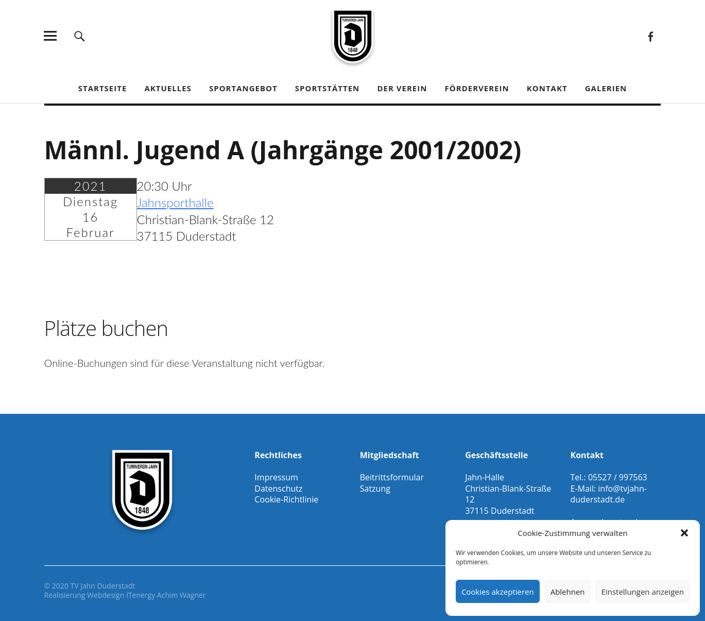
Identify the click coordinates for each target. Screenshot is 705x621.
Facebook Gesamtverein (650, 36)
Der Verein (402, 88)
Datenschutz (278, 488)
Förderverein (477, 88)
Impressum (276, 477)
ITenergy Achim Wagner (166, 595)
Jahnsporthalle (175, 202)
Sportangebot (243, 88)
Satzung (375, 488)
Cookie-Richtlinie (286, 499)
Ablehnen (568, 591)
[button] (684, 533)
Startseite (102, 88)
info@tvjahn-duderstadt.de (609, 494)
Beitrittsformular (392, 477)
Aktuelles (167, 88)
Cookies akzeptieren (497, 591)
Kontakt (547, 88)
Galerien (606, 88)
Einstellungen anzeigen (642, 591)
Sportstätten (327, 88)
